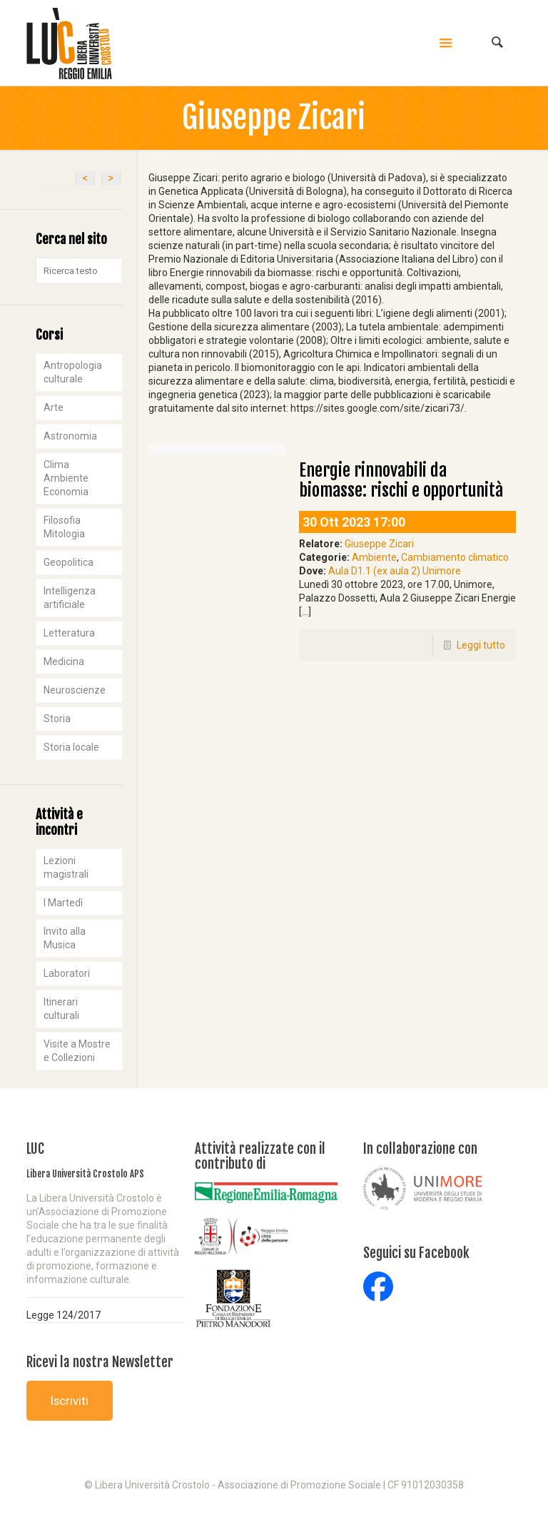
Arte (54, 407)
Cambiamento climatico (455, 557)
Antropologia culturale (73, 372)
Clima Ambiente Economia (66, 478)
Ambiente (374, 557)
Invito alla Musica (65, 937)
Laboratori (67, 973)
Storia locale (71, 747)
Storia (57, 718)
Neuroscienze (75, 690)
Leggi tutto (481, 645)
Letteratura (69, 633)
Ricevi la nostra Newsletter (99, 1362)
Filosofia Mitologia (64, 526)
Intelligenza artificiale (70, 597)
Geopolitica (68, 562)
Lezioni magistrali (66, 867)
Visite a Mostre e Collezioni (77, 1050)
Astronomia (70, 436)
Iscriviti (69, 1401)
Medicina (64, 661)
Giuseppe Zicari (379, 543)
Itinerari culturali (61, 1008)
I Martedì (63, 902)
